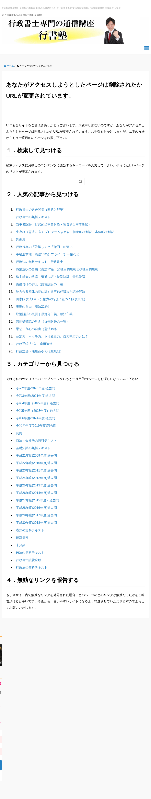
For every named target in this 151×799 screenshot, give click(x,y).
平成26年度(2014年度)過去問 (36, 492)
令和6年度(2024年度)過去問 (35, 418)
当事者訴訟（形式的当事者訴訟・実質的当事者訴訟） (53, 224)
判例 (19, 433)
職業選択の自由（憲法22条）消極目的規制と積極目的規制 (57, 269)
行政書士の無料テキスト (33, 217)
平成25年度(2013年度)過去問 (36, 485)
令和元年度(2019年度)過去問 (36, 425)
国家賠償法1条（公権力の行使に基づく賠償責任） (51, 299)
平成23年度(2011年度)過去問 (36, 470)
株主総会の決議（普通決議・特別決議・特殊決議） (52, 276)
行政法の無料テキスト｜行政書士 (39, 261)
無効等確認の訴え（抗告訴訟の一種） (42, 321)
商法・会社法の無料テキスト (36, 440)
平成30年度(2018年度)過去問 (36, 522)
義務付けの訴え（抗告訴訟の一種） (41, 284)
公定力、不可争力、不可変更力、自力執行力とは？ (52, 336)
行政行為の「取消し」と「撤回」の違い (44, 247)
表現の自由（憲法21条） (33, 306)
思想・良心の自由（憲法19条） (38, 329)
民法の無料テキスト (30, 552)
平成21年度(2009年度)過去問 (36, 455)
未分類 (20, 545)
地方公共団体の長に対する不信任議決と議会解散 (50, 291)
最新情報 (22, 537)
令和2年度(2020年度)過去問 (35, 388)
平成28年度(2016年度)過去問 (36, 507)
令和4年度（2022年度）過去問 (37, 403)
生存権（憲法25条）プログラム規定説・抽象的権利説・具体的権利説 (65, 232)
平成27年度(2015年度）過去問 (37, 500)
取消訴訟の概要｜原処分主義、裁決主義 (44, 314)
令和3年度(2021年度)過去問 (35, 395)
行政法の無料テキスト (31, 567)
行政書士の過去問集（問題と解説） (41, 209)
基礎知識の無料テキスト (33, 448)
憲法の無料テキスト (30, 530)
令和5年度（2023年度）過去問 (37, 410)
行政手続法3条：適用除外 (34, 344)
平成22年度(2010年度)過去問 (36, 463)
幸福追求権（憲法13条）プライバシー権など (47, 254)
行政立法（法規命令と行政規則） (39, 351)
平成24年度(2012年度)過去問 (36, 478)
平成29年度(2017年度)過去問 (36, 515)
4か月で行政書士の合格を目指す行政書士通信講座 (22, 15)
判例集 (20, 239)
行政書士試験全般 (28, 560)
